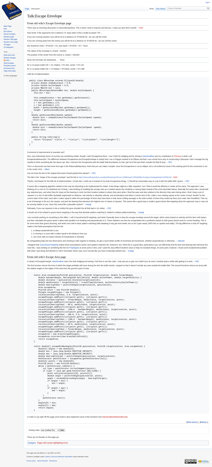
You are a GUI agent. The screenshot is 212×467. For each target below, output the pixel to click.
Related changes (10, 58)
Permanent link (9, 68)
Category (32, 443)
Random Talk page (10, 39)
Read (152, 9)
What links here (9, 55)
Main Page (7, 26)
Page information (10, 71)
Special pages (9, 63)
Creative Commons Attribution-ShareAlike (58, 456)
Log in (207, 2)
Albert (46, 169)
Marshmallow (148, 156)
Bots (5, 29)
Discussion (35, 9)
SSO (141, 28)
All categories (8, 47)
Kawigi (88, 204)
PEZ (170, 162)
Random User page (11, 42)
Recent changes (9, 34)
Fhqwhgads (74, 248)
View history (160, 9)
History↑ (204, 422)
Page (27, 9)
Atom (8, 60)
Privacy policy (31, 461)
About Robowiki (42, 461)
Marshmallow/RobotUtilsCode (115, 417)
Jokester (181, 241)
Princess (177, 156)
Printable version (10, 66)
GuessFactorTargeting (49, 245)
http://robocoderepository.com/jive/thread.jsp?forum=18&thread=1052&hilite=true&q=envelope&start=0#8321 (124, 177)
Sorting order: (34, 430)
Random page (9, 37)
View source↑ (192, 422)
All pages (7, 45)
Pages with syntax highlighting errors (52, 443)
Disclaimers (53, 461)
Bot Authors (8, 31)
